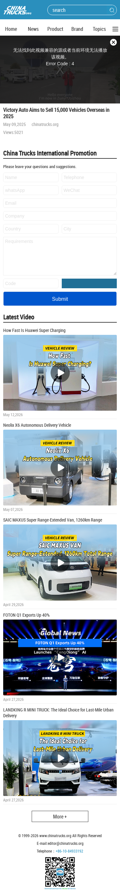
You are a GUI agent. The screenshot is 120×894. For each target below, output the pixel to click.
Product (55, 28)
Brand (77, 28)
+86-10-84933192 (69, 851)
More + (60, 816)
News (33, 28)
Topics (99, 28)
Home (11, 28)
